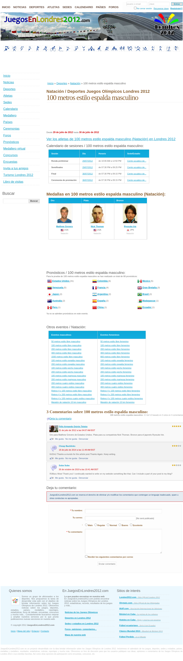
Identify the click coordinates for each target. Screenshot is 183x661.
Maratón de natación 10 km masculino (68, 402)
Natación (75, 83)
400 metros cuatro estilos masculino (67, 387)
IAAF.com (140, 608)
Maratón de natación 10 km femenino (117, 402)
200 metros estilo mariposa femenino (117, 379)
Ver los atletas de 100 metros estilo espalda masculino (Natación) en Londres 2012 (111, 139)
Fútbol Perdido (132, 637)
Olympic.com (139, 603)
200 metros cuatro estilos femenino (116, 383)
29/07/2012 (87, 161)
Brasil (143, 294)
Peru (52, 307)
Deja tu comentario (61, 418)
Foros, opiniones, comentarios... (81, 629)
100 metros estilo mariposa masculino (68, 376)
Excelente (137, 525)
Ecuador (144, 307)
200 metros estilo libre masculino (66, 349)
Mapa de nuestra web (75, 635)
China (98, 307)
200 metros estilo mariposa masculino (68, 379)
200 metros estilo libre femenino (115, 349)
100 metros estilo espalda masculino (68, 360)
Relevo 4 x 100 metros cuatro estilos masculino (73, 398)
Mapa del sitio (23, 631)
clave (152, 4)
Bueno (125, 525)
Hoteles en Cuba (140, 620)
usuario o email (134, 4)
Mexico (144, 281)
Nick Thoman (97, 215)
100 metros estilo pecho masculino (67, 368)
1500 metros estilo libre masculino (67, 357)
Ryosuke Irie (130, 215)
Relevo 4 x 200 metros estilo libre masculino (71, 394)
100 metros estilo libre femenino (115, 345)
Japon (53, 294)
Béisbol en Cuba (138, 614)
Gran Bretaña (147, 287)
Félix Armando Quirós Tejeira (73, 426)
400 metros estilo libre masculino (66, 353)
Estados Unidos (58, 281)
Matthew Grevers (64, 215)
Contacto (45, 631)
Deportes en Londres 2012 (78, 618)
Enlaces (35, 631)
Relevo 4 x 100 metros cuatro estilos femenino (121, 398)
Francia (99, 287)
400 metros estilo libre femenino (115, 353)
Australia (55, 300)
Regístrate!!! (176, 8)
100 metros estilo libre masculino (66, 345)
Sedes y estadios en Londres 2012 (82, 623)
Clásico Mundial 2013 (141, 631)
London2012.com (139, 597)
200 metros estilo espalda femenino (116, 364)
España (99, 300)
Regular (101, 525)
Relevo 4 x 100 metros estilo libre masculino (71, 391)
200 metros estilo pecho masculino (67, 372)
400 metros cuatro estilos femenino (116, 387)
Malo (90, 525)
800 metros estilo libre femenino (115, 357)
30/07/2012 (87, 174)
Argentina (100, 294)
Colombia (100, 281)
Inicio (50, 83)
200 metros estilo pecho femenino (115, 372)
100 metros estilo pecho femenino (115, 368)
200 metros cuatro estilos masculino (67, 383)
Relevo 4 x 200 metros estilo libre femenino (120, 394)
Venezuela (55, 287)
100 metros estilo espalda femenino (116, 360)
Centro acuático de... (136, 161)
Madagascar (146, 300)
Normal (113, 525)
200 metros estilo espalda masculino (68, 364)
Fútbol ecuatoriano (137, 625)
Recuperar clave (161, 8)
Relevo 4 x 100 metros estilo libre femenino (120, 391)
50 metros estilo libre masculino (65, 341)
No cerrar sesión (144, 8)
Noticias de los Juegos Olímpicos (81, 612)
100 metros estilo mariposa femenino (117, 376)
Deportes (61, 83)
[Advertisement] (59, 67)
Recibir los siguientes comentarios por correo (110, 557)
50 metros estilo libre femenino (114, 341)
